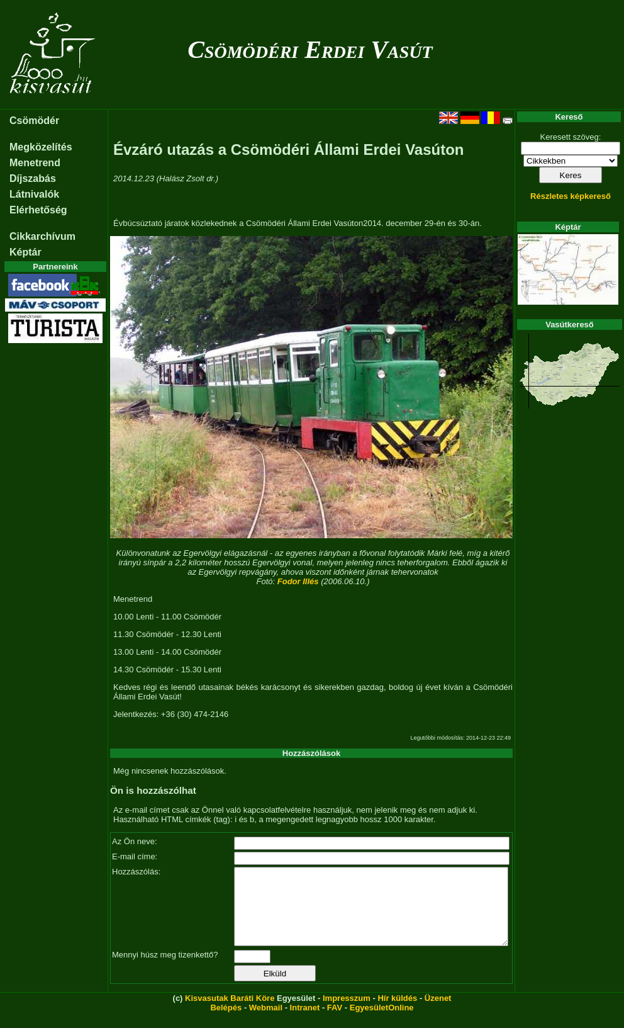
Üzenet (438, 1013)
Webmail (265, 1022)
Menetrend (34, 162)
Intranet (305, 1022)
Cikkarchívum (42, 236)
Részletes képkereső (570, 196)
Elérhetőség (38, 210)
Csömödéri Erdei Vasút (309, 49)
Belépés (226, 1022)
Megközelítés (40, 147)
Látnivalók (34, 194)
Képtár (25, 252)
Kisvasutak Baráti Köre (229, 1013)
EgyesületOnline (382, 1022)
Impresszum (346, 1013)
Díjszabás (32, 178)
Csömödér (34, 120)
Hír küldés (397, 1013)
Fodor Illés (298, 581)
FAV (334, 1022)
